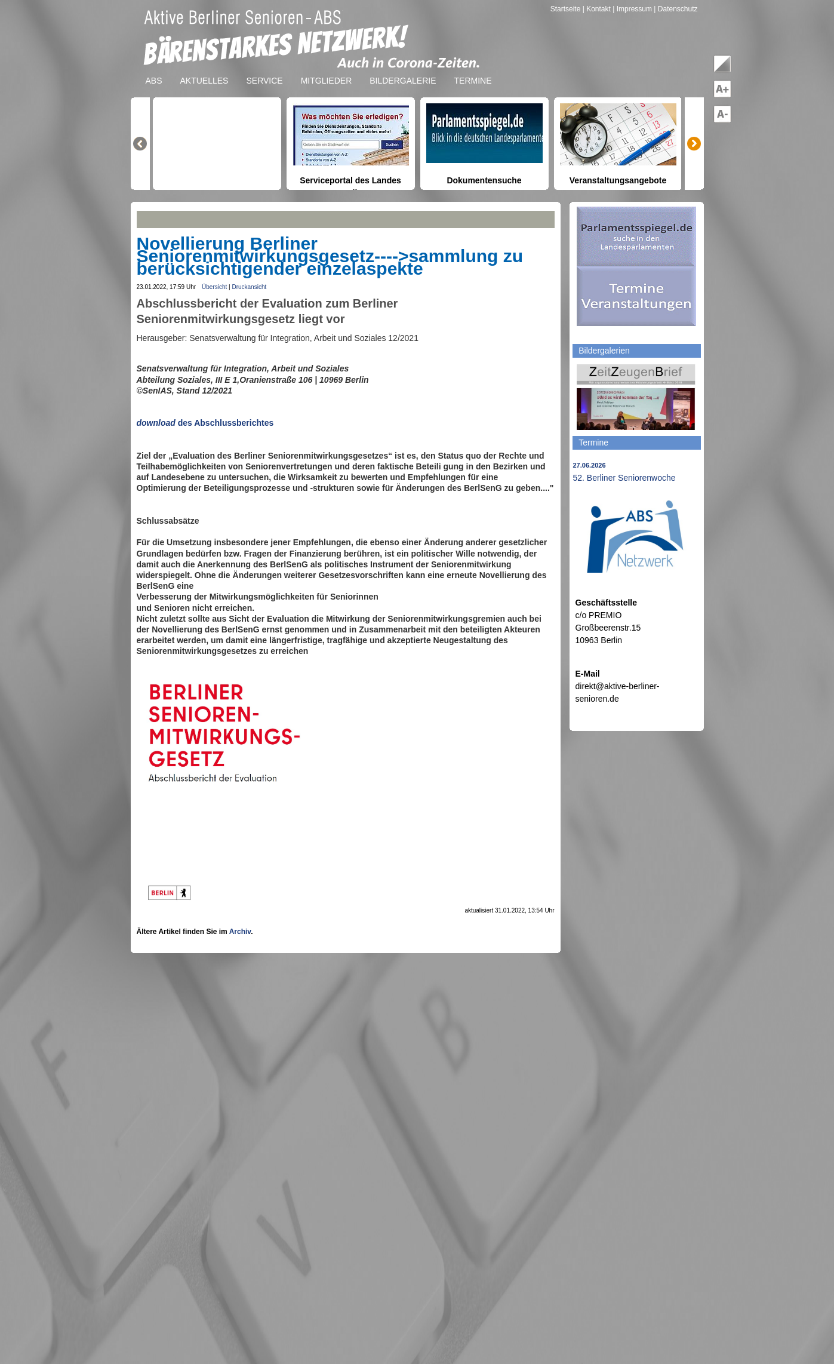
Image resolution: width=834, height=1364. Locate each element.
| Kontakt (598, 9)
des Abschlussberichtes (224, 423)
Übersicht (214, 287)
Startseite (566, 9)
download (156, 423)
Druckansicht (249, 287)
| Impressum (632, 9)
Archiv (240, 931)
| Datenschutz (675, 9)
